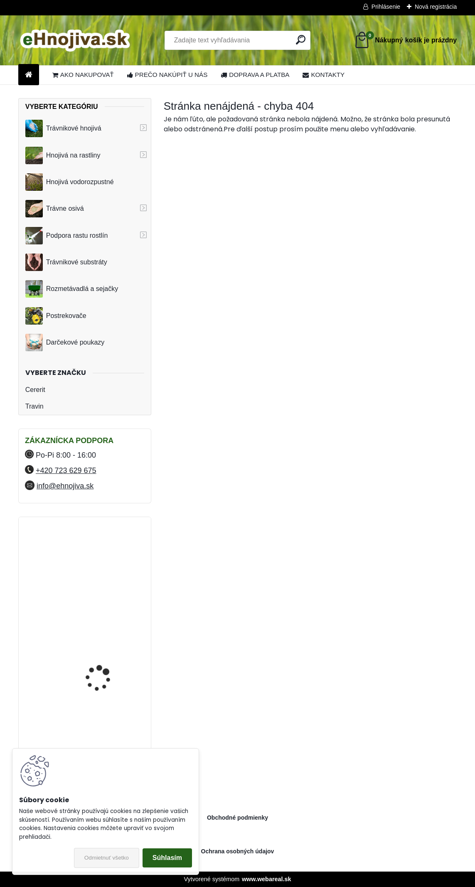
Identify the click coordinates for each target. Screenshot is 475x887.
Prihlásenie (386, 6)
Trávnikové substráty (66, 262)
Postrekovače (55, 316)
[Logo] (75, 40)
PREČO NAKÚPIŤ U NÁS (167, 74)
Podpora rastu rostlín (66, 235)
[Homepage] (28, 75)
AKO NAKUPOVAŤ (83, 74)
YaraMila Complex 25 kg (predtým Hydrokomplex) (105, 630)
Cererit (35, 389)
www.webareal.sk (266, 879)
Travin (34, 406)
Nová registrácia (436, 6)
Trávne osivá (54, 208)
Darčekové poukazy (65, 342)
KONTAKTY (324, 74)
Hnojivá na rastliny (63, 155)
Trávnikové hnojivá (63, 128)
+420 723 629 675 (66, 470)
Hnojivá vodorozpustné (69, 182)
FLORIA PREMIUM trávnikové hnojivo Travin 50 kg (106, 562)
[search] (300, 39)
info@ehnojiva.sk (65, 486)
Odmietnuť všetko (106, 858)
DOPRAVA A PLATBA (255, 74)
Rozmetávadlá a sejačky (71, 289)
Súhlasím (167, 857)
